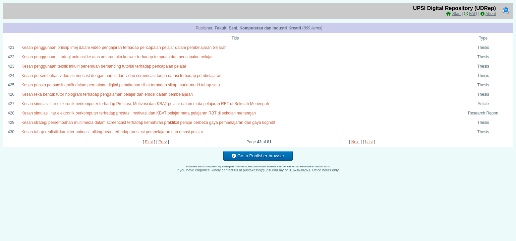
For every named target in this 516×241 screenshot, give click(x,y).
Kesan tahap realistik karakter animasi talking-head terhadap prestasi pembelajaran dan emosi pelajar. (112, 132)
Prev (163, 142)
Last (369, 142)
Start (456, 13)
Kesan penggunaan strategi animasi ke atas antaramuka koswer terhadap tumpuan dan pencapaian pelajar (117, 57)
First (149, 142)
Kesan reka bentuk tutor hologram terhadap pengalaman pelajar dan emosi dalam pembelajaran (107, 94)
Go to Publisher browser (258, 155)
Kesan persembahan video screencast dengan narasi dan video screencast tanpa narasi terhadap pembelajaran (121, 75)
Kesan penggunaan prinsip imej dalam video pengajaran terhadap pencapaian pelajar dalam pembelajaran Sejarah (124, 47)
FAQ (473, 13)
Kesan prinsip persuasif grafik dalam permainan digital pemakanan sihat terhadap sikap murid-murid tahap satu (120, 85)
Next (355, 142)
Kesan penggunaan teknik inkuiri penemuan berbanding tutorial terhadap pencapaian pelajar (103, 66)
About (490, 13)
